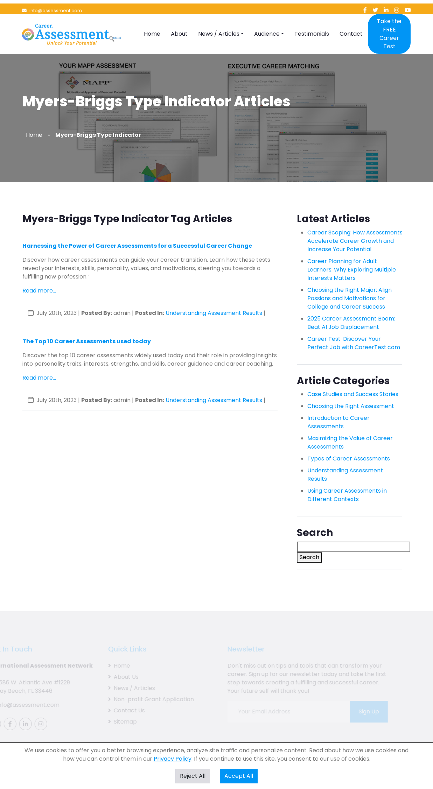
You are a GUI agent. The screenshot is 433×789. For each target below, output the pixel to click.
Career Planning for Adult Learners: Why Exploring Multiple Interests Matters (351, 269)
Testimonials (311, 24)
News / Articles (218, 24)
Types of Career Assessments (348, 459)
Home (152, 24)
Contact (351, 24)
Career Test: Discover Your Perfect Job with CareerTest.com (353, 343)
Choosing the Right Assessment (350, 406)
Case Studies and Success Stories (352, 394)
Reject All (192, 776)
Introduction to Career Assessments (338, 422)
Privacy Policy (172, 759)
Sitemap (117, 722)
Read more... (39, 291)
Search (309, 557)
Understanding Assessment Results (214, 313)
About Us (118, 677)
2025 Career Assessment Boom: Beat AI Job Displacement (351, 323)
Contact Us (121, 710)
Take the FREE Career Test (389, 24)
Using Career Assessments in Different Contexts (347, 495)
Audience (267, 24)
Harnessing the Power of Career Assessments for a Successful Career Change (137, 246)
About (179, 24)
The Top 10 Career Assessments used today (86, 341)
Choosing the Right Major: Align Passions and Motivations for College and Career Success (349, 298)
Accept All (238, 776)
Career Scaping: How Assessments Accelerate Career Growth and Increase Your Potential (355, 240)
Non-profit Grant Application (146, 699)
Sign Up (364, 711)
